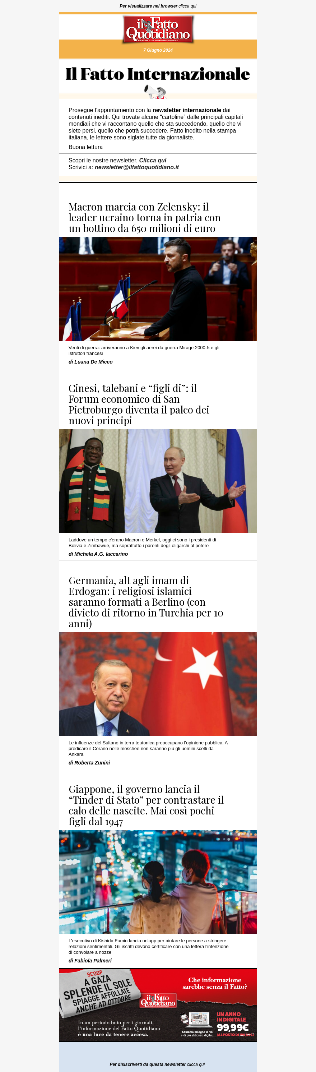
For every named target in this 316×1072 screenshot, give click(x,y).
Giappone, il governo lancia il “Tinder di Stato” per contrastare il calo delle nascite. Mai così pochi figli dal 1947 (146, 805)
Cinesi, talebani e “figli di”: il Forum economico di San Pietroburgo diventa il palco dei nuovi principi (139, 404)
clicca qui (187, 6)
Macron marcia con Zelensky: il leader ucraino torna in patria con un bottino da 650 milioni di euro (145, 217)
